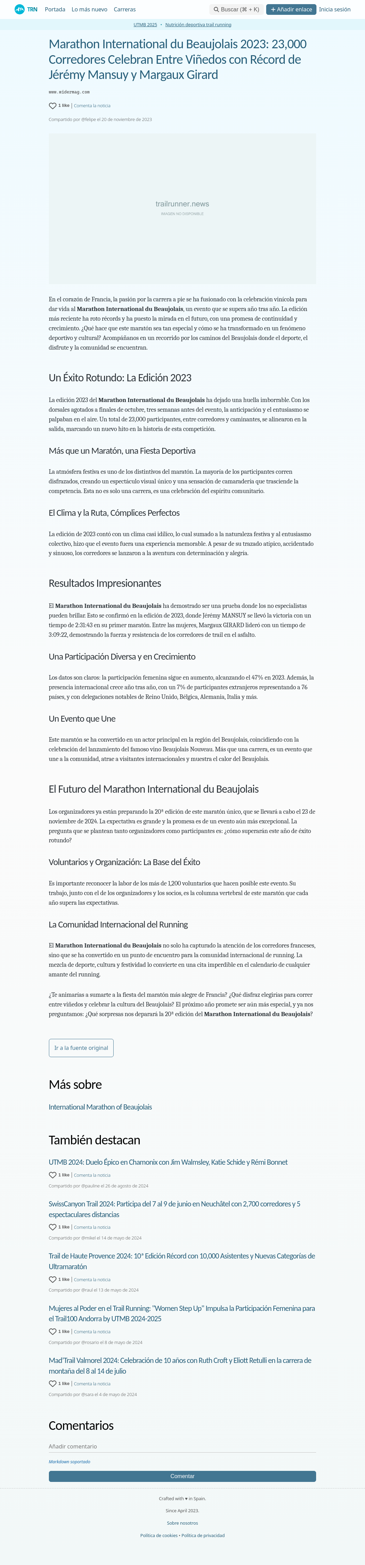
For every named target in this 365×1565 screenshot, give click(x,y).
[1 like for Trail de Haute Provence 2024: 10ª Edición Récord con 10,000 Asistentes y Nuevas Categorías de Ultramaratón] (59, 1279)
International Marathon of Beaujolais (100, 1107)
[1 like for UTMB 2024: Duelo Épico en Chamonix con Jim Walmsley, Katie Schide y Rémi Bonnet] (59, 1175)
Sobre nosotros (182, 1523)
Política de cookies (159, 1535)
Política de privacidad (203, 1535)
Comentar (182, 1476)
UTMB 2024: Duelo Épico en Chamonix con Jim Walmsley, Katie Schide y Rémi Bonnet (168, 1162)
